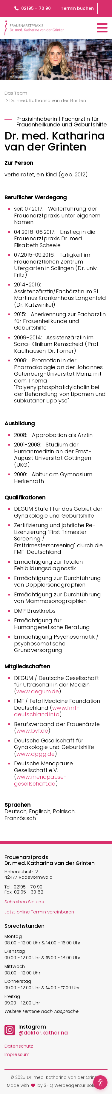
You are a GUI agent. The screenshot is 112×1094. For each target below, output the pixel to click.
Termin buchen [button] (77, 8)
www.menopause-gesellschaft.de (40, 780)
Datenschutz (18, 1046)
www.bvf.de (32, 730)
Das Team (15, 93)
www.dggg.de (35, 754)
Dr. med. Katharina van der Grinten (48, 100)
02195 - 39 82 (28, 891)
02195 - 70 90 (28, 886)
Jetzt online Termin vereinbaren (39, 912)
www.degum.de (37, 691)
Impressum (17, 1054)
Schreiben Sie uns (24, 902)
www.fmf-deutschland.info (46, 711)
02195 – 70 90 (32, 8)
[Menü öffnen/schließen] (102, 27)
